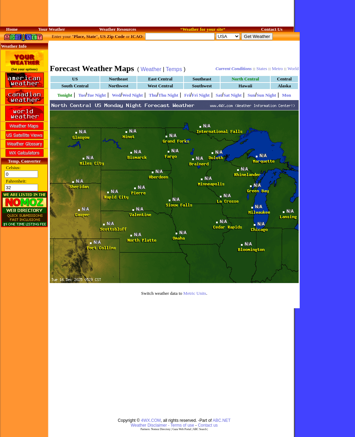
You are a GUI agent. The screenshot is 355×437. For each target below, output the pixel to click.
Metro (277, 68)
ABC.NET (222, 420)
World (293, 68)
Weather (151, 69)
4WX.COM (151, 420)
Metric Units (194, 293)
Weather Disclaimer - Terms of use (162, 425)
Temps (174, 69)
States (261, 68)
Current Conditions (234, 68)
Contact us (207, 425)
